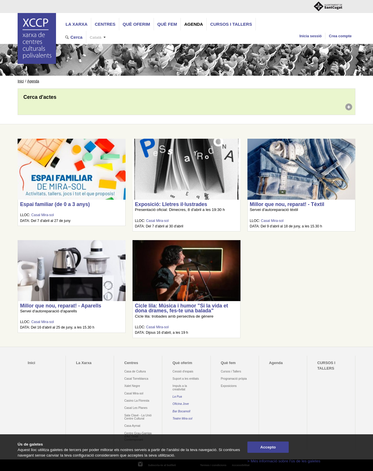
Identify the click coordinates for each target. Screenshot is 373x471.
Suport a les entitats (186, 378)
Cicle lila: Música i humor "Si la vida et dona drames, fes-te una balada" (181, 308)
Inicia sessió (310, 36)
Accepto (268, 447)
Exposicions (229, 385)
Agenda (193, 24)
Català (96, 37)
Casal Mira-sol (42, 215)
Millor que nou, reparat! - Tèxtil (287, 204)
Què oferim (136, 24)
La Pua (177, 396)
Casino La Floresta (136, 400)
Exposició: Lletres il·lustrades (171, 204)
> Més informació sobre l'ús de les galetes (283, 461)
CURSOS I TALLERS (231, 24)
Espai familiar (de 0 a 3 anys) (55, 204)
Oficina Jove (181, 403)
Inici (21, 81)
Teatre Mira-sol (183, 418)
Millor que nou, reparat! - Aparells (60, 306)
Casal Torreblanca (136, 378)
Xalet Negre (132, 385)
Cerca (76, 37)
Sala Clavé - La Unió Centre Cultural (138, 417)
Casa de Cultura (135, 371)
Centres (105, 24)
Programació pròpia (234, 378)
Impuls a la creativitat (180, 387)
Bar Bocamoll (181, 411)
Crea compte (340, 36)
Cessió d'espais (183, 371)
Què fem (167, 24)
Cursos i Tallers (231, 371)
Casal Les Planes (135, 407)
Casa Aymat (132, 425)
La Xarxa (76, 24)
